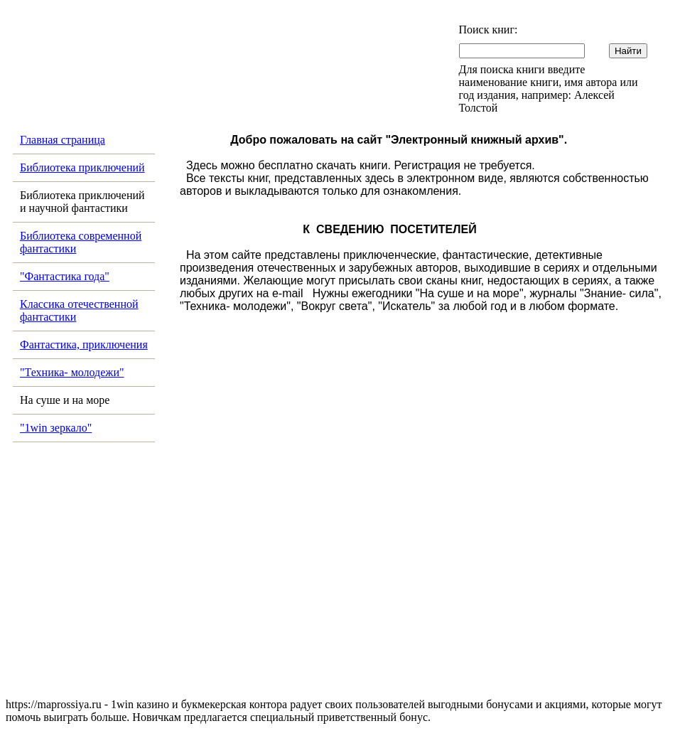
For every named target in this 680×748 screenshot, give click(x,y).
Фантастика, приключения (84, 344)
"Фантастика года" (64, 276)
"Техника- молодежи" (72, 372)
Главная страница (62, 140)
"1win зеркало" (56, 428)
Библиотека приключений (82, 167)
